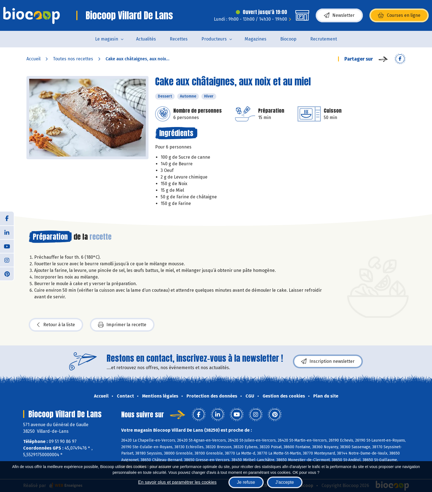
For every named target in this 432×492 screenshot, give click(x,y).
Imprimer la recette (122, 325)
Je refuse (246, 482)
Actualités (146, 39)
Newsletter (339, 15)
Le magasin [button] (106, 39)
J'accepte (285, 482)
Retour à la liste (56, 325)
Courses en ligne (399, 15)
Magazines (255, 39)
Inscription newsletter (328, 361)
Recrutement (323, 39)
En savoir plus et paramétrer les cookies (177, 482)
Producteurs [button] (214, 39)
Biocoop (288, 39)
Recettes (179, 39)
